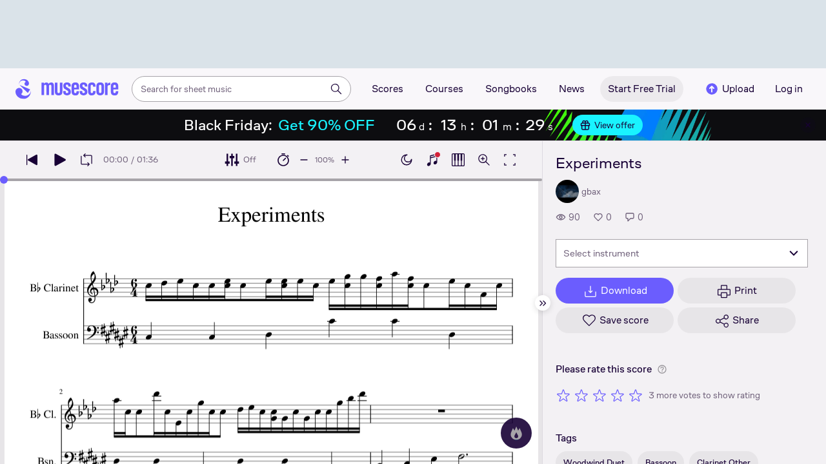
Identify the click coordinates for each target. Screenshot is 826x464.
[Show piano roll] (458, 160)
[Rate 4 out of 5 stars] (617, 395)
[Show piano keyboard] (432, 160)
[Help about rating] (662, 369)
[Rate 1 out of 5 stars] (563, 395)
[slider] (4, 180)
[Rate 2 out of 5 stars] (581, 395)
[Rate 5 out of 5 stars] (635, 395)
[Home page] (67, 89)
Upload (729, 89)
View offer (607, 125)
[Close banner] (808, 125)
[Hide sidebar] (542, 303)
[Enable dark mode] (406, 160)
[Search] (336, 89)
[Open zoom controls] (484, 160)
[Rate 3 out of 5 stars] (599, 395)
